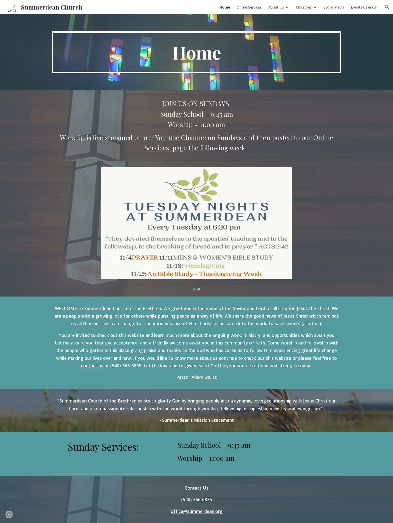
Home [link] (224, 7)
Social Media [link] (334, 7)
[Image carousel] (196, 228)
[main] (196, 52)
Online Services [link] (249, 7)
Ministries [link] (304, 7)
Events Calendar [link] (364, 7)
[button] (387, 7)
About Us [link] (276, 7)
